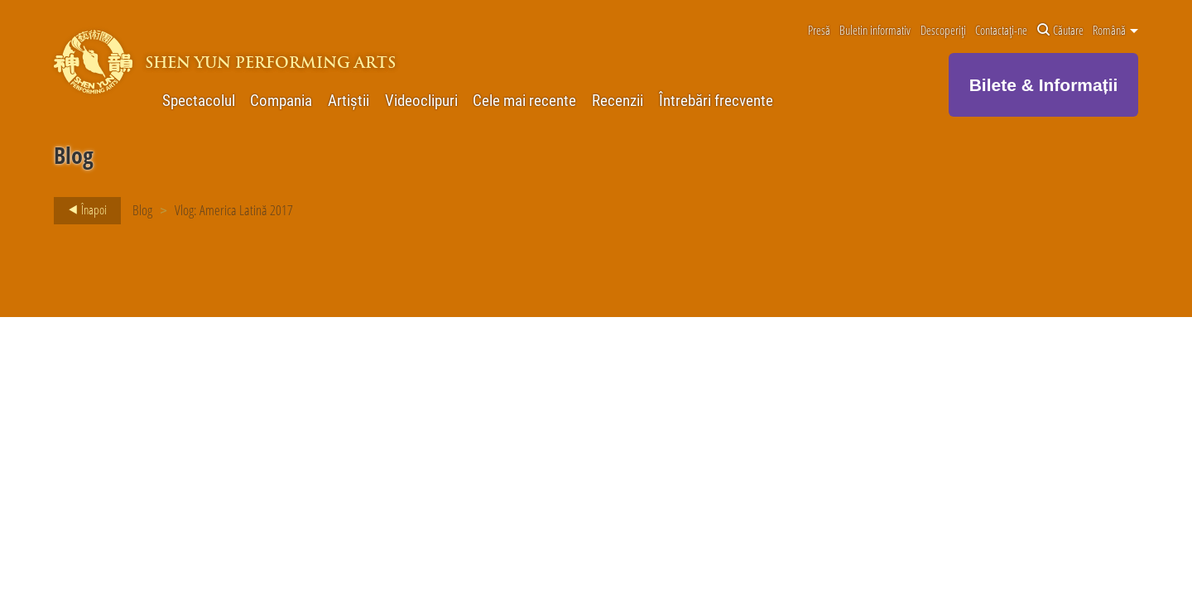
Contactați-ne (1001, 30)
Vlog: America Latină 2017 (234, 210)
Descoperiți (943, 30)
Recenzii (617, 101)
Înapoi (83, 210)
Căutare (1060, 30)
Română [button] (1115, 30)
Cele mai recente (524, 101)
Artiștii (348, 101)
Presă (819, 30)
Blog (142, 210)
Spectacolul (198, 101)
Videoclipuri (421, 101)
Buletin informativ (875, 30)
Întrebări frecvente (716, 101)
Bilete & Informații (1043, 84)
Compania (281, 101)
